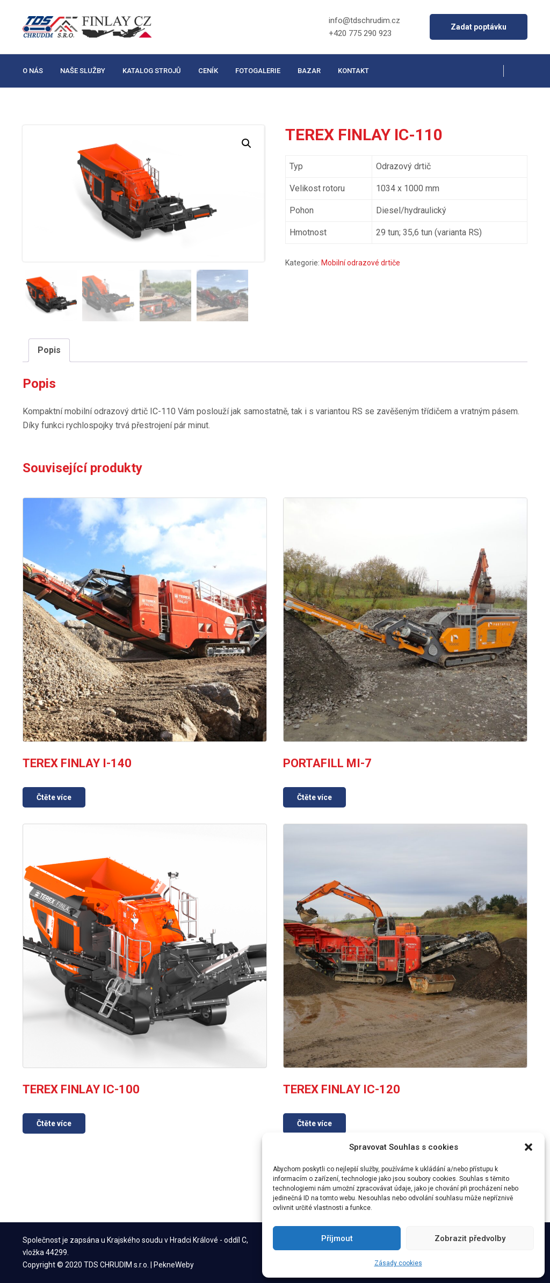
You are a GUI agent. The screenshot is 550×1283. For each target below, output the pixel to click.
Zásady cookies (398, 1263)
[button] (528, 1147)
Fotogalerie (257, 71)
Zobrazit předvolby (470, 1238)
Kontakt (353, 71)
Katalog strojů (151, 71)
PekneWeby (174, 1264)
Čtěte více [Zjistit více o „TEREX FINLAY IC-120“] (314, 1123)
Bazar (309, 71)
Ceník (208, 71)
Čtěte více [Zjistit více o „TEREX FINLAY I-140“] (54, 797)
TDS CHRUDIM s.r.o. (116, 1264)
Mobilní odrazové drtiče (360, 262)
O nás (33, 71)
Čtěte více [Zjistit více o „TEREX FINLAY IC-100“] (54, 1123)
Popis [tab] (49, 350)
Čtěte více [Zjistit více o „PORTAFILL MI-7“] (314, 797)
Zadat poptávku (478, 27)
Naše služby (82, 71)
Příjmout (337, 1238)
